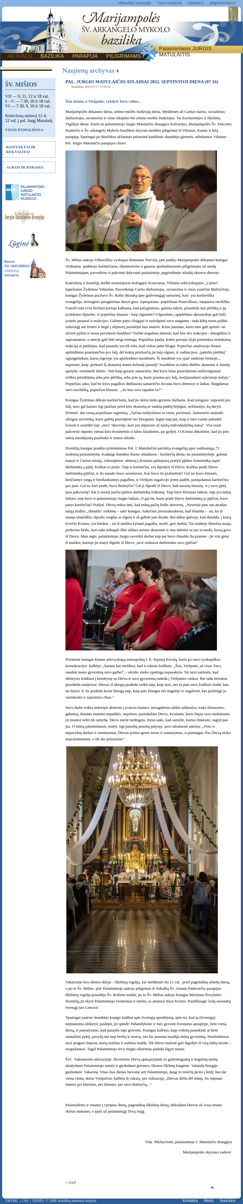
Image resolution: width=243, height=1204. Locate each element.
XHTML (11, 1201)
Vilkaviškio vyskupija (134, 3)
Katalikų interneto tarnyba (77, 1201)
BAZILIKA (52, 56)
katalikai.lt (196, 3)
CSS (25, 1201)
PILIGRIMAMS (123, 56)
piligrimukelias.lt (222, 3)
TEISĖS (38, 1201)
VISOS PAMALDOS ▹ (24, 129)
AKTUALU (20, 56)
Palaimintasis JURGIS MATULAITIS (185, 52)
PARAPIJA (85, 56)
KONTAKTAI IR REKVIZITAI (20, 149)
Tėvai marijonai (169, 3)
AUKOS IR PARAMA (25, 167)
